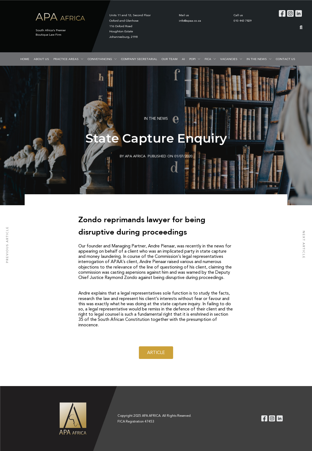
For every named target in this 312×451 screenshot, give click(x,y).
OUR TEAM (170, 59)
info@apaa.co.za (190, 20)
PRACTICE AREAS (66, 59)
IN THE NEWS (257, 59)
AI (183, 59)
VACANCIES (228, 59)
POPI (192, 59)
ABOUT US (41, 59)
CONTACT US (285, 59)
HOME (24, 59)
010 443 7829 (243, 20)
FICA (208, 59)
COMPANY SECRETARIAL (139, 59)
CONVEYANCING (100, 59)
